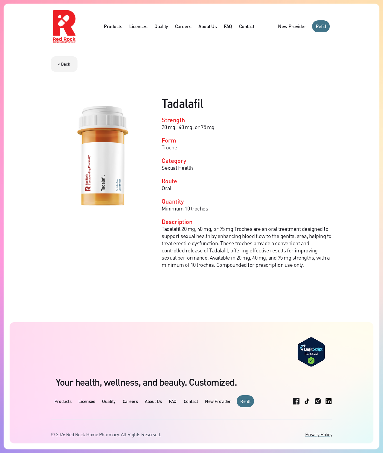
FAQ (228, 26)
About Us (207, 26)
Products (113, 26)
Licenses (138, 26)
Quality (161, 26)
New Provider (292, 26)
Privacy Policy (318, 434)
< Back (64, 63)
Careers (183, 26)
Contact (246, 26)
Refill (321, 26)
